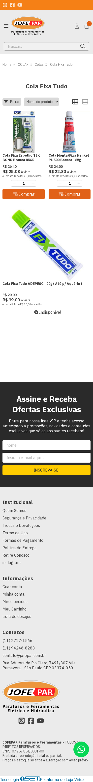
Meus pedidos (15, 601)
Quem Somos (14, 510)
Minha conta (13, 594)
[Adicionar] (33, 183)
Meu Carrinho (14, 609)
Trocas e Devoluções (21, 525)
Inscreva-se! (46, 470)
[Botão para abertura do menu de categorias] (6, 26)
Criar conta (12, 586)
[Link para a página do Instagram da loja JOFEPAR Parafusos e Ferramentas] (4, 4)
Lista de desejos (16, 616)
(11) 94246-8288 (18, 648)
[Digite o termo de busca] (40, 46)
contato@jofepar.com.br (24, 655)
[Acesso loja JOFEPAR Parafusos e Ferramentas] (76, 26)
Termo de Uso (15, 532)
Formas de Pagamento (22, 540)
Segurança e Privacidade (24, 517)
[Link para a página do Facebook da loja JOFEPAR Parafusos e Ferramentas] (12, 4)
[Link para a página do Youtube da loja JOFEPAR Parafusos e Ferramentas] (19, 4)
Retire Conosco (16, 555)
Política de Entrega (19, 547)
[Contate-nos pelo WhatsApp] (81, 749)
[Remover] (14, 183)
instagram (11, 562)
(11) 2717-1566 (17, 640)
